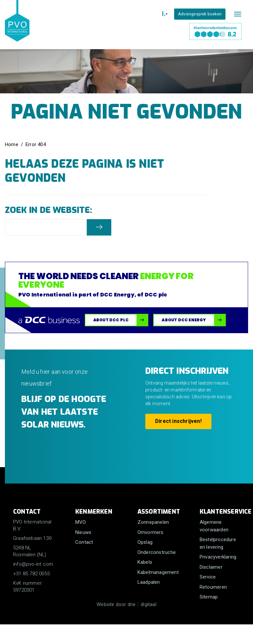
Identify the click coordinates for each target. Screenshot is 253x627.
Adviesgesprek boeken (200, 13)
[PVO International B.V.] (17, 27)
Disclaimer (211, 567)
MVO (80, 522)
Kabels (144, 562)
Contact (84, 542)
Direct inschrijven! (178, 421)
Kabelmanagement (158, 572)
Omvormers (150, 532)
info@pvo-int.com (33, 564)
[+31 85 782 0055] (164, 14)
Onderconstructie (156, 552)
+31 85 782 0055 (31, 574)
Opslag (145, 542)
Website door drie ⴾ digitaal (126, 604)
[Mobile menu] (237, 14)
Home (11, 144)
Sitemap (209, 597)
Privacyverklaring (218, 557)
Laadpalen (148, 582)
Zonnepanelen (153, 522)
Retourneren (213, 587)
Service (208, 577)
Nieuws (83, 532)
